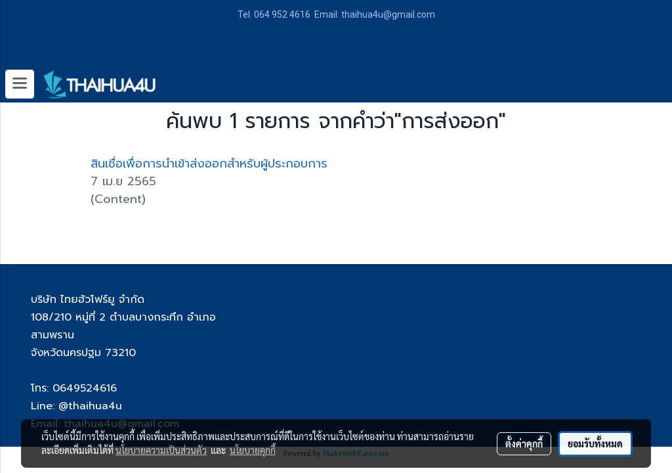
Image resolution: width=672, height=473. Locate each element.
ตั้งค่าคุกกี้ (524, 443)
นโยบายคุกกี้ (253, 450)
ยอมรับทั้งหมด (595, 443)
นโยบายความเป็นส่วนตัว (161, 450)
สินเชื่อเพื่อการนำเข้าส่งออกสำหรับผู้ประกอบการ (209, 163)
